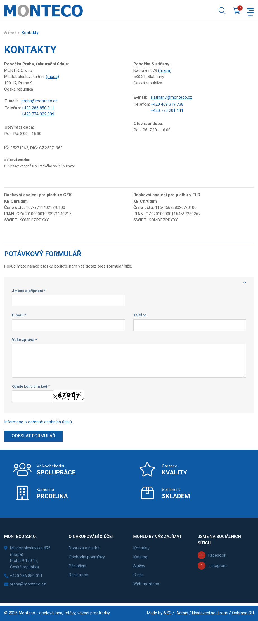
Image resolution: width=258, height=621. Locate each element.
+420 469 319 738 (167, 104)
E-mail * (19, 316)
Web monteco (146, 585)
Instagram (217, 567)
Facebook (217, 556)
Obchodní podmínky (87, 558)
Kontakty (141, 549)
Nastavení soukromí (209, 612)
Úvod (12, 34)
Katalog (140, 558)
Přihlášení (77, 567)
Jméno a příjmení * (29, 292)
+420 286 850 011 (38, 108)
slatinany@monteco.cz (172, 98)
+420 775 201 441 (167, 111)
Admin (182, 612)
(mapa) (52, 77)
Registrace (78, 576)
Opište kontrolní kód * (31, 387)
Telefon (140, 316)
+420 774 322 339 (38, 114)
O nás (138, 576)
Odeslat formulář (34, 437)
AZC (166, 612)
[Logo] (43, 11)
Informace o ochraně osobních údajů (38, 423)
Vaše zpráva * (24, 341)
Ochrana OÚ (243, 612)
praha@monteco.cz (40, 101)
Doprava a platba (84, 549)
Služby (139, 567)
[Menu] (250, 11)
